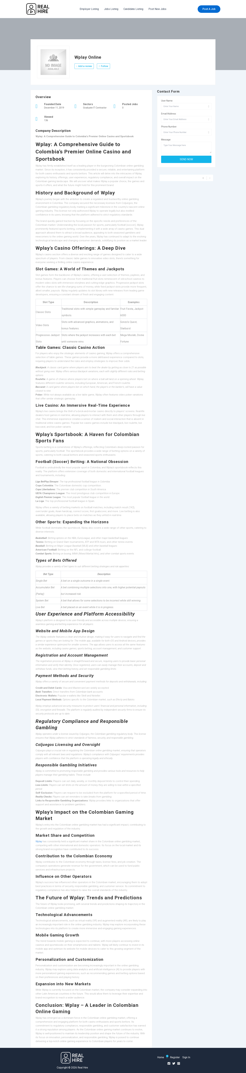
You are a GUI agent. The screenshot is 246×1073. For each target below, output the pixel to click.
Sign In (186, 1057)
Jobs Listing (111, 9)
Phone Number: (169, 126)
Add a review (84, 66)
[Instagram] (178, 1063)
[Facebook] (168, 1063)
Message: (166, 139)
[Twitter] (173, 1063)
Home (160, 1057)
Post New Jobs (157, 9)
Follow (103, 66)
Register (175, 1057)
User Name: (167, 100)
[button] (209, 9)
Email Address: (168, 113)
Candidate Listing (133, 9)
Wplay (39, 841)
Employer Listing (89, 9)
